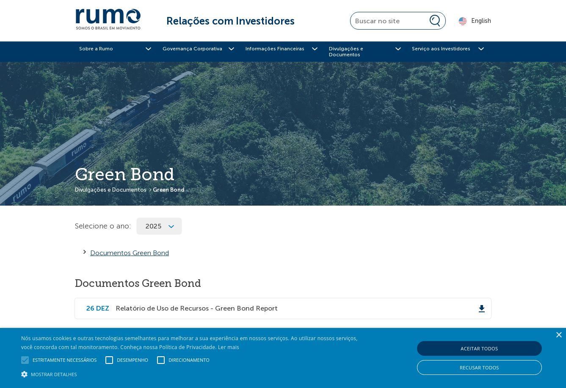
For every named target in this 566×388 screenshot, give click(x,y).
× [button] (558, 335)
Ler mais (228, 347)
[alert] (283, 358)
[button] (191, 373)
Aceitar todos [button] (479, 348)
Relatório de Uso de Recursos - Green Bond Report (197, 308)
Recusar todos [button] (479, 367)
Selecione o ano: (103, 226)
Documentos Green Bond (129, 253)
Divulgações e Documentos (110, 190)
